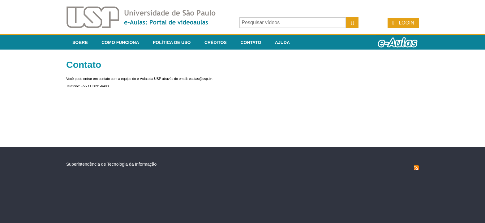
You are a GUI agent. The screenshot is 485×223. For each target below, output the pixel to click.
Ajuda (282, 42)
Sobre (80, 42)
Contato (250, 42)
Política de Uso (172, 42)
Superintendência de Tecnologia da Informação (111, 164)
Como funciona (120, 42)
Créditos (215, 42)
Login (406, 22)
